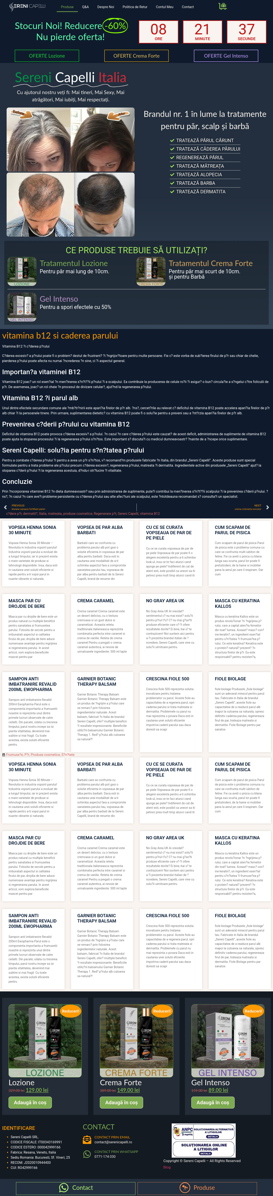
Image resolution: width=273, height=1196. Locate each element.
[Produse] (185, 1187)
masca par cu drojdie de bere (27, 603)
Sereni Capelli (128, 514)
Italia (42, 514)
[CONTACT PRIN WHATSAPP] (87, 1154)
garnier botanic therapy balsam (96, 681)
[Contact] (63, 1187)
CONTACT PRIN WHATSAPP (116, 1151)
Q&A (85, 7)
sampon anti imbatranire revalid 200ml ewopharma (33, 684)
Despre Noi (105, 7)
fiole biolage (230, 678)
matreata (55, 514)
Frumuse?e (14, 755)
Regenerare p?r (105, 514)
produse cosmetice (77, 514)
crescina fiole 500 (167, 678)
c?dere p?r (14, 514)
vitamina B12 (150, 514)
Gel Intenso (59, 298)
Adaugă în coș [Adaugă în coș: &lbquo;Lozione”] (30, 1103)
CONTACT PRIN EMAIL (112, 1137)
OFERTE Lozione (47, 56)
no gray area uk (165, 600)
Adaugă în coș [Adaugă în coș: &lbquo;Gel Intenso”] (213, 1103)
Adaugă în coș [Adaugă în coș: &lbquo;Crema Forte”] (121, 1103)
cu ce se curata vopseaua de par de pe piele (169, 533)
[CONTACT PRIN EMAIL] (87, 1139)
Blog (167, 1167)
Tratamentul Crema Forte (211, 263)
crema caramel (95, 600)
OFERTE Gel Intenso (226, 56)
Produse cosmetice (45, 755)
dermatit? (30, 514)
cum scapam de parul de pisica (233, 530)
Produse (67, 7)
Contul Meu (164, 7)
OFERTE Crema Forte (136, 56)
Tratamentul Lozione (74, 263)
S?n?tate (67, 755)
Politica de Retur (135, 7)
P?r (27, 755)
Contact (188, 7)
